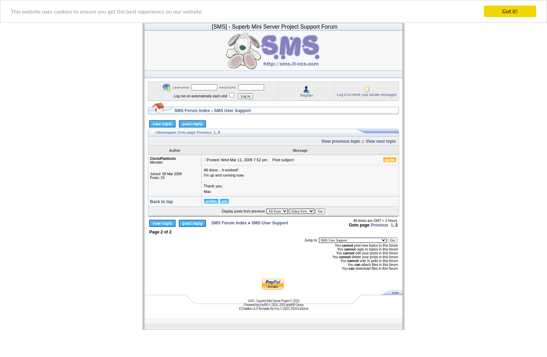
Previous (203, 132)
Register (306, 95)
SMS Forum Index (192, 110)
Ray (276, 309)
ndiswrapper (166, 132)
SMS (251, 301)
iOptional (302, 309)
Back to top (161, 201)
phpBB (263, 305)
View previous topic (340, 141)
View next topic (381, 141)
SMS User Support (232, 110)
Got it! (510, 11)
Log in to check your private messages (367, 94)
